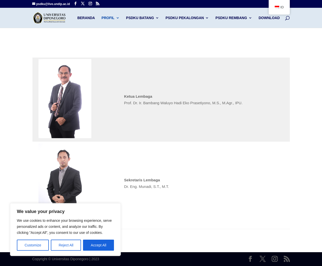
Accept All (98, 245)
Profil (108, 18)
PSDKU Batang (140, 18)
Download (269, 18)
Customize (33, 245)
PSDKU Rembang (231, 18)
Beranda (86, 18)
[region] (65, 229)
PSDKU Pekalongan (185, 18)
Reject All (66, 245)
